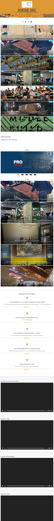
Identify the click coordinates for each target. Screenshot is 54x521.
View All (51, 179)
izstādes (51, 181)
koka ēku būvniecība (24, 220)
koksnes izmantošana (26, 221)
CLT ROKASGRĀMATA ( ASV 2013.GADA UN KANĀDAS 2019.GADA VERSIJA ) (27, 302)
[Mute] (49, 410)
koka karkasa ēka (40, 220)
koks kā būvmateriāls (18, 221)
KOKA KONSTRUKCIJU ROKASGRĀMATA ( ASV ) (27, 317)
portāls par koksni (36, 221)
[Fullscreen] (51, 410)
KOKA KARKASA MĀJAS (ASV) (27, 364)
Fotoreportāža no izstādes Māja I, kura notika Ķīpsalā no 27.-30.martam (27, 282)
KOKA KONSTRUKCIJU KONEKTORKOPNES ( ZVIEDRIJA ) (27, 333)
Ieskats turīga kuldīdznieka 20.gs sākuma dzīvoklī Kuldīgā (27, 240)
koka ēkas (51, 25)
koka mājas (45, 220)
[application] (27, 397)
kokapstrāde (49, 220)
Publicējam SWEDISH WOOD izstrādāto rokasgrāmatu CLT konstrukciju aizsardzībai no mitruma (26, 37)
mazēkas (31, 221)
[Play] (2, 410)
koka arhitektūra (23, 241)
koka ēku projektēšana (32, 220)
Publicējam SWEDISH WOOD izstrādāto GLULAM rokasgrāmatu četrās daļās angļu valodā (20, 69)
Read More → (27, 307)
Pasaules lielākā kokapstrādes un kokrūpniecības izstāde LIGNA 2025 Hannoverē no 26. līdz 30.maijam (27, 261)
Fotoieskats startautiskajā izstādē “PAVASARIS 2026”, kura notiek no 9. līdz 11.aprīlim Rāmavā (20, 53)
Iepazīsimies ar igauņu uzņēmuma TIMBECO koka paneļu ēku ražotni (15, 114)
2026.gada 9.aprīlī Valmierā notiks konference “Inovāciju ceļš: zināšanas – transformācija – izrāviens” (23, 99)
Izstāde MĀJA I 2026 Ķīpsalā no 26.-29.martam (10, 84)
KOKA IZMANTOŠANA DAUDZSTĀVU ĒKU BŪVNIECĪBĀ (27, 348)
